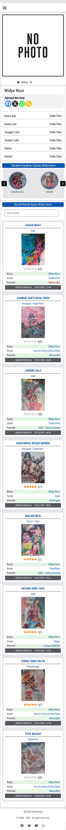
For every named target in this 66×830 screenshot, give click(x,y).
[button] (4, 8)
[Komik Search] (32, 213)
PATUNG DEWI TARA (33, 588)
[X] (15, 104)
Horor (30, 521)
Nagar (49, 192)
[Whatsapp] (22, 104)
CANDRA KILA (33, 370)
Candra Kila (17, 192)
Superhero (38, 303)
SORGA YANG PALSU (33, 661)
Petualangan (33, 666)
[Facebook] (8, 104)
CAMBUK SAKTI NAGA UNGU (33, 298)
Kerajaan (26, 303)
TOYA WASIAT (33, 733)
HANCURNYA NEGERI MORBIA (33, 443)
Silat (33, 230)
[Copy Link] (29, 104)
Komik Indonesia (33, 811)
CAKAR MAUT (33, 225)
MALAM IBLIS (33, 515)
